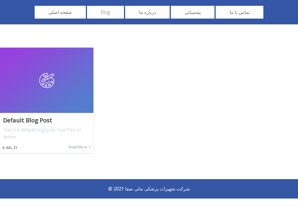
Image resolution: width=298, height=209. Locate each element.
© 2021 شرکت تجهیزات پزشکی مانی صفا (149, 188)
